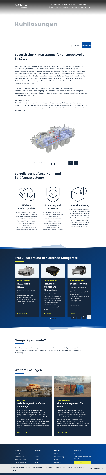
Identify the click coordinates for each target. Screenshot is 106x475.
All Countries (95, 469)
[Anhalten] (84, 317)
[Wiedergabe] (89, 317)
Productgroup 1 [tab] (53, 318)
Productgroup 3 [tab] (55, 318)
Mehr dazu (21, 432)
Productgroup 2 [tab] (50, 318)
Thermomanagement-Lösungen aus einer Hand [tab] (51, 164)
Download (21, 314)
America (13, 470)
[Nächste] (76, 163)
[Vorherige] (70, 163)
